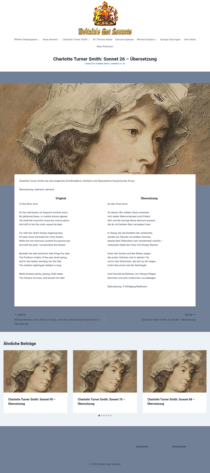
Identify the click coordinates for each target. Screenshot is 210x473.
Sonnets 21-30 (118, 64)
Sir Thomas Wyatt (102, 39)
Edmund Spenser (124, 39)
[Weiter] (201, 382)
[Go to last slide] (8, 382)
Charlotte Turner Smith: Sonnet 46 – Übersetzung (151, 317)
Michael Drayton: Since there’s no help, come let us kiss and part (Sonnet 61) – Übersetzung (58, 319)
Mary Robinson (105, 46)
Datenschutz (179, 446)
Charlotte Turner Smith (97, 64)
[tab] (99, 415)
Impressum (142, 446)
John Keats (189, 39)
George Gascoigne (170, 39)
